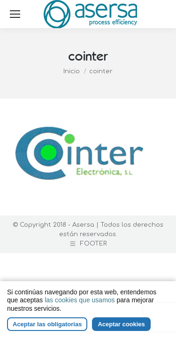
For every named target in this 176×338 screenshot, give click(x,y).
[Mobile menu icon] (15, 14)
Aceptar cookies (121, 324)
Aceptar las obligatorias (47, 324)
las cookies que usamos (80, 300)
